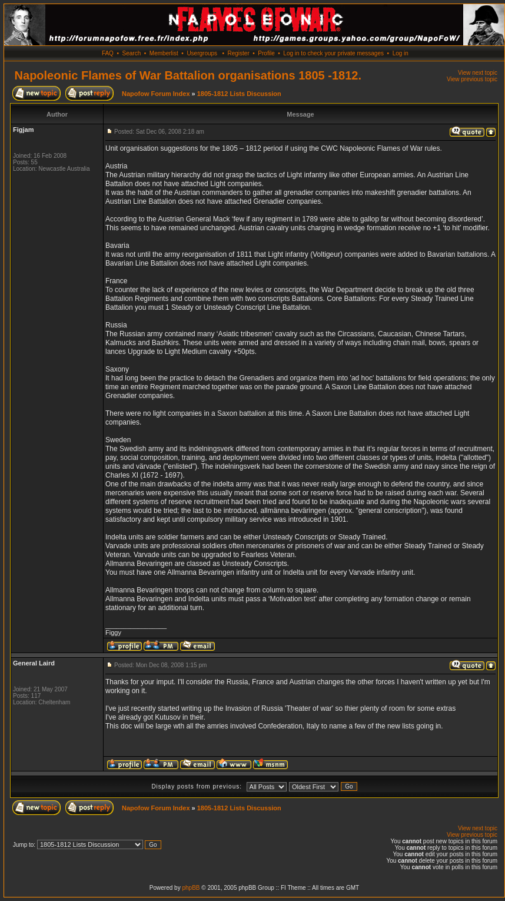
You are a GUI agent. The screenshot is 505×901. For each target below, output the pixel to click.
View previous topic (472, 79)
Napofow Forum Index (156, 93)
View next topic (477, 72)
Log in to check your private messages (333, 53)
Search (131, 53)
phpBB (191, 888)
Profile (266, 53)
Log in (400, 53)
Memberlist (163, 53)
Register (238, 53)
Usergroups (202, 53)
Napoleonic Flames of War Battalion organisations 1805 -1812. (188, 75)
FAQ (108, 53)
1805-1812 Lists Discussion (239, 93)
